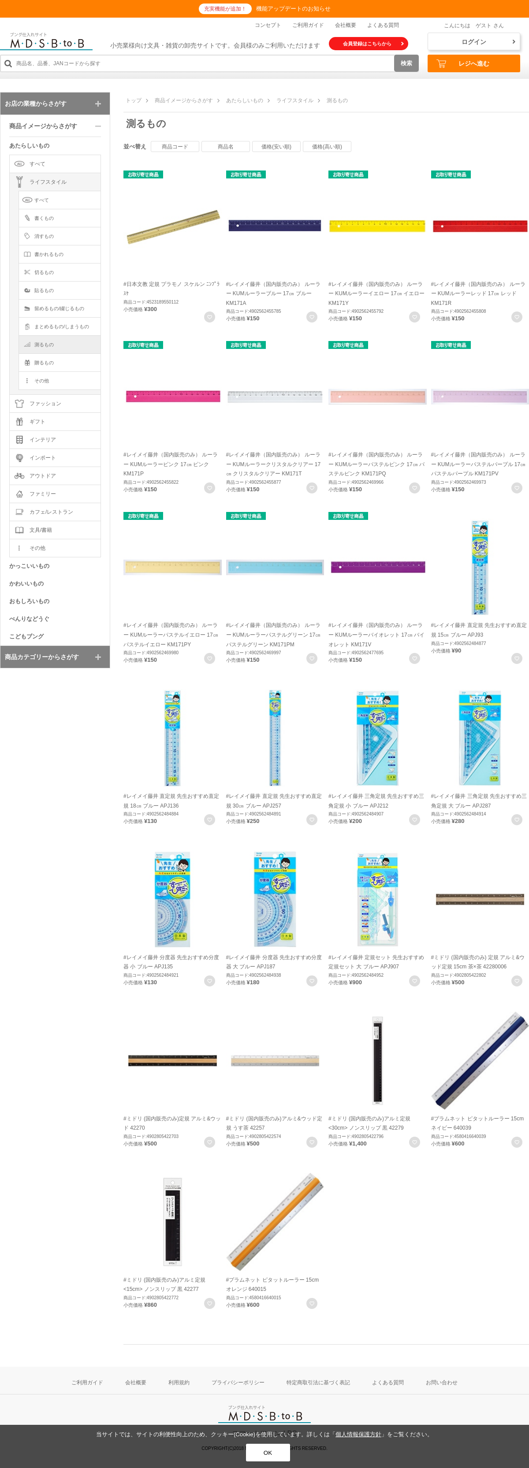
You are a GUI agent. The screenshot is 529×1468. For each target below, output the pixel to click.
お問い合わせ (442, 1382)
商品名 (226, 147)
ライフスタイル (294, 100)
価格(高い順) (327, 147)
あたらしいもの (244, 100)
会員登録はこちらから (373, 43)
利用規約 (179, 1382)
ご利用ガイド (308, 25)
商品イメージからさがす (184, 100)
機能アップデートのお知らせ (293, 8)
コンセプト (268, 25)
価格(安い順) (276, 147)
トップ (134, 100)
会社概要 (345, 25)
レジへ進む (462, 63)
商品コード (175, 147)
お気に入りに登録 (209, 317)
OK (268, 1452)
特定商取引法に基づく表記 (318, 1382)
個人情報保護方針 (358, 1434)
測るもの (337, 100)
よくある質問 (383, 25)
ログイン (488, 41)
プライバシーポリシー (238, 1382)
